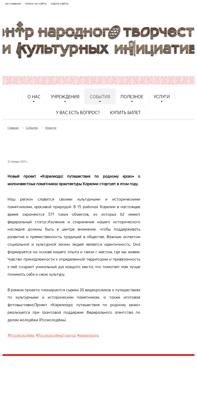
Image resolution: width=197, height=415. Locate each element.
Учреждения (65, 96)
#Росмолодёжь (21, 335)
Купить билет (125, 112)
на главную (13, 3)
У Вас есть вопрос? (78, 112)
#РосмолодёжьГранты (56, 335)
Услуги (162, 96)
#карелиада (88, 335)
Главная (13, 127)
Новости (50, 127)
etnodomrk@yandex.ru (124, 378)
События (100, 96)
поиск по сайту (36, 3)
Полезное (132, 96)
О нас (33, 96)
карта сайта (59, 3)
